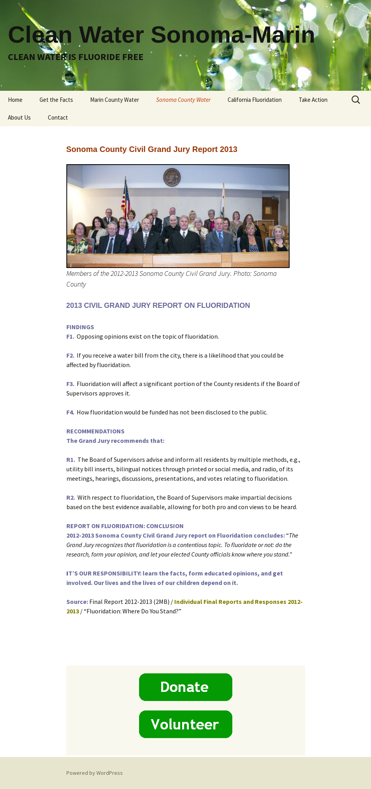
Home (15, 99)
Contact (58, 117)
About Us (19, 117)
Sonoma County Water (183, 99)
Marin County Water (114, 99)
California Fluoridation (255, 99)
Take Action (313, 99)
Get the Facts (56, 99)
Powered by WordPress (94, 772)
